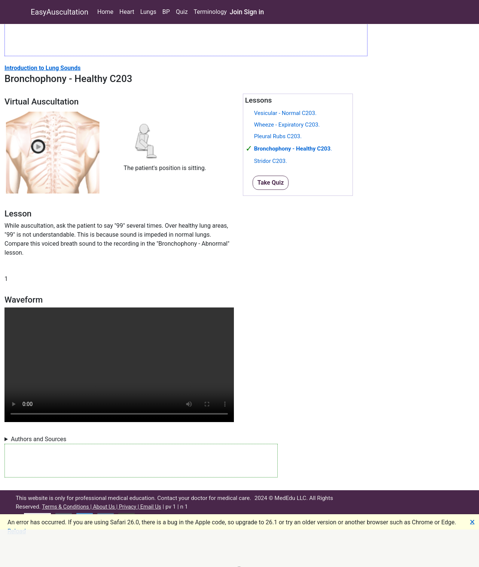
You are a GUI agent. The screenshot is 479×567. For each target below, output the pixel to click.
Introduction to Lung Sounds (42, 68)
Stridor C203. (270, 161)
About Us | (106, 507)
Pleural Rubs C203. (278, 136)
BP (166, 11)
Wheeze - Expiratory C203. (287, 124)
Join (236, 12)
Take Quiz (270, 182)
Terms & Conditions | (67, 507)
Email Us (150, 507)
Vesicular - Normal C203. (285, 113)
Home (105, 11)
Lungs (148, 11)
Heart (126, 11)
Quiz (182, 11)
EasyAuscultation (59, 11)
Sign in (254, 12)
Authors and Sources (38, 439)
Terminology (210, 11)
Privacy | (129, 507)
